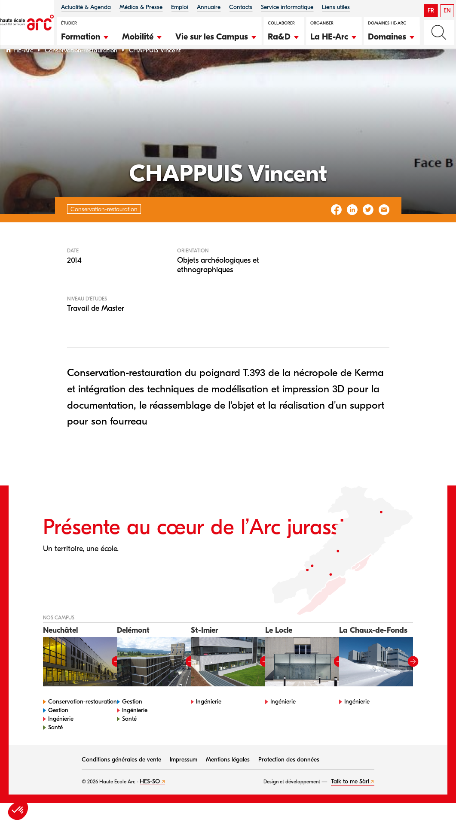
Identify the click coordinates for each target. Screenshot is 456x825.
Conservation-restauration (81, 72)
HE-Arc (23, 72)
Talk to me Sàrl (350, 803)
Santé (55, 749)
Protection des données (288, 781)
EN (447, 10)
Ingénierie (60, 740)
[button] (85, 36)
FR (431, 10)
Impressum (183, 781)
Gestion (58, 732)
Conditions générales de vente (121, 781)
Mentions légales (228, 781)
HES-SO (150, 803)
